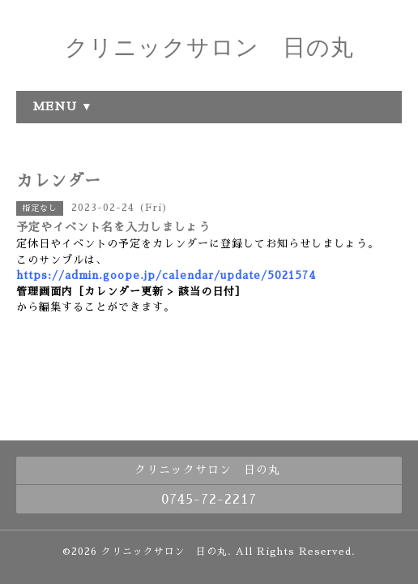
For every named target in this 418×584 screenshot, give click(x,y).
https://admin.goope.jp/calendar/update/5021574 (166, 275)
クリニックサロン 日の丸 (209, 47)
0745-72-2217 (209, 499)
